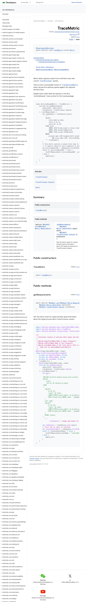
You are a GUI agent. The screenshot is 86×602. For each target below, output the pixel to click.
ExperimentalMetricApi (45, 48)
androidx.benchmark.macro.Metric (47, 60)
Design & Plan (40, 2)
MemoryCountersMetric (44, 70)
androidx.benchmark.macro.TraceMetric (52, 62)
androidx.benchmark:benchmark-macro (67, 32)
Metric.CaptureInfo (64, 228)
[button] (13, 29)
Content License (34, 458)
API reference (8, 10)
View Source (73, 34)
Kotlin (71, 39)
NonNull (47, 224)
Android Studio (76, 2)
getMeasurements (63, 224)
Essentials (24, 2)
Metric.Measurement (42, 228)
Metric (72, 50)
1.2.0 (78, 37)
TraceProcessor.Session (45, 182)
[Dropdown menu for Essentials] (31, 2)
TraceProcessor (46, 81)
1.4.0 (78, 294)
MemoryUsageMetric (61, 70)
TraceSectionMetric (70, 85)
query (38, 187)
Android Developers (39, 21)
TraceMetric (58, 50)
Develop (50, 21)
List (36, 226)
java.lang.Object (38, 58)
